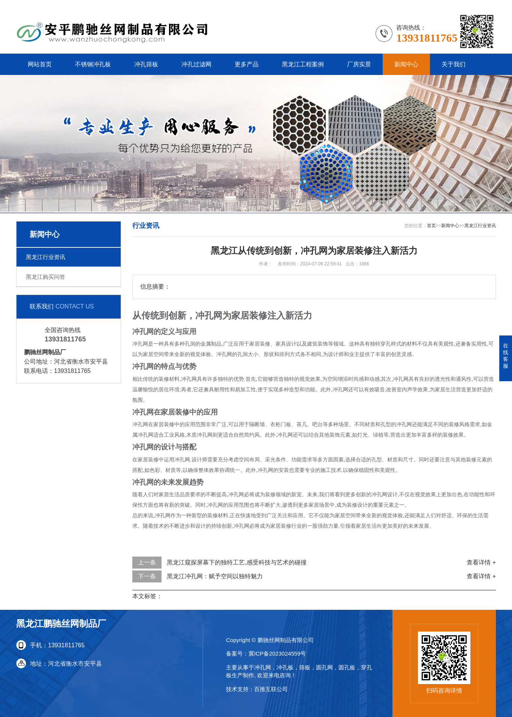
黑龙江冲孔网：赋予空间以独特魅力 (215, 576)
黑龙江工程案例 (303, 64)
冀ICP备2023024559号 (277, 653)
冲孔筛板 (146, 64)
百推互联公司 (271, 689)
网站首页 (40, 64)
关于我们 (454, 64)
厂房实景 (359, 64)
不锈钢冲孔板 (93, 64)
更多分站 (484, 5)
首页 (431, 225)
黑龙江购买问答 (45, 277)
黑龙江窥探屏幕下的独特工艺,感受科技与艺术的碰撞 (236, 562)
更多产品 (247, 64)
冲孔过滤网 (196, 64)
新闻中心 (406, 64)
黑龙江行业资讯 (45, 257)
